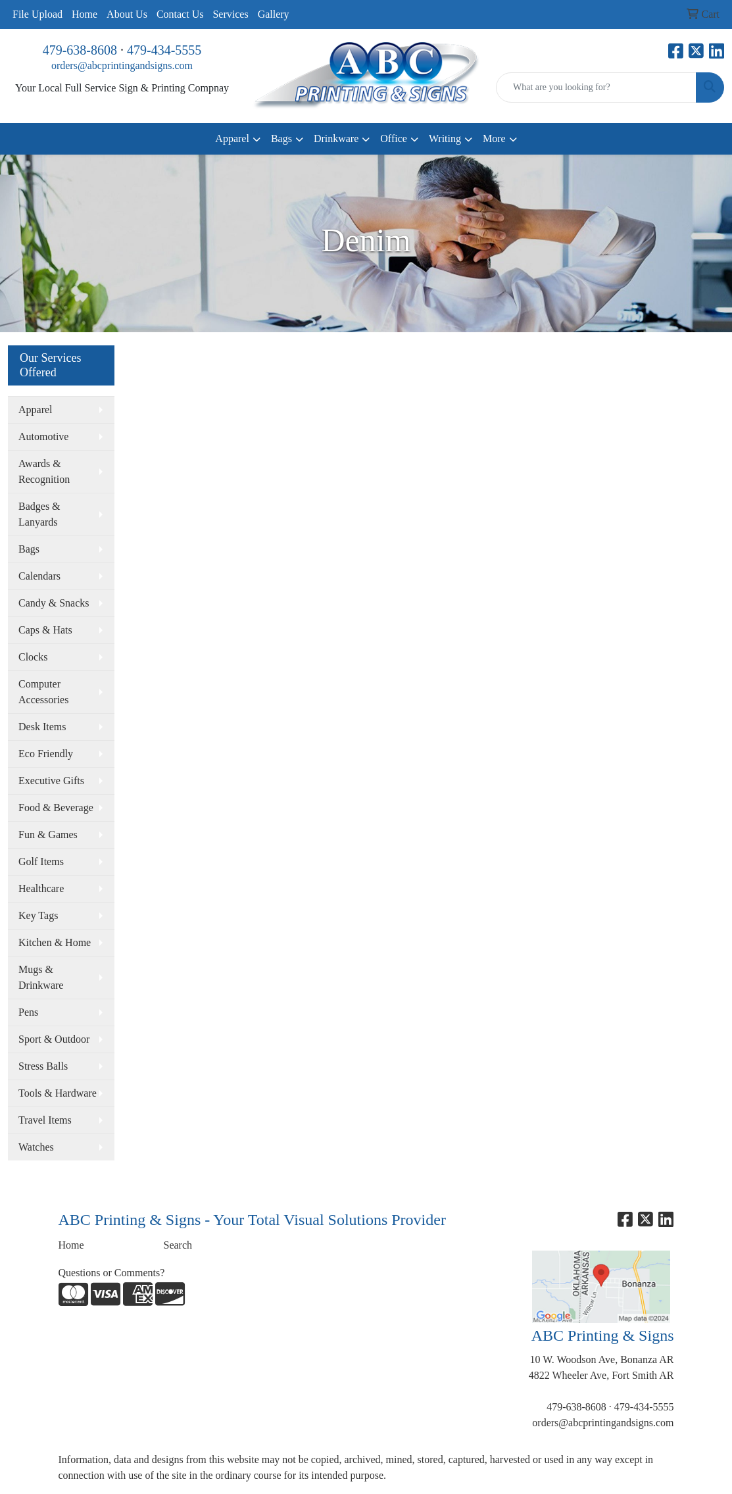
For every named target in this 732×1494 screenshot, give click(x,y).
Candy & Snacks (53, 603)
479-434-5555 (164, 50)
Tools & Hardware (57, 1093)
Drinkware (336, 138)
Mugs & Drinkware (40, 977)
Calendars (39, 576)
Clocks (32, 656)
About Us (127, 14)
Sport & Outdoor (53, 1039)
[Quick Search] (596, 87)
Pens (28, 1012)
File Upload (37, 14)
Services (230, 14)
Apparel (232, 138)
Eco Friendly (45, 753)
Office (393, 138)
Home (84, 14)
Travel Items (45, 1120)
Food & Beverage (55, 807)
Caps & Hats (45, 629)
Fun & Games (48, 834)
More (494, 138)
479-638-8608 (80, 50)
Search (177, 1245)
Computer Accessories (43, 691)
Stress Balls (43, 1066)
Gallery (273, 14)
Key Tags (38, 915)
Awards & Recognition (44, 471)
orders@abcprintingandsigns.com (122, 65)
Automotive (43, 436)
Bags (281, 138)
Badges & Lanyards (39, 514)
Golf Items (41, 861)
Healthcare (41, 888)
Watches (36, 1147)
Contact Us (180, 14)
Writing (445, 138)
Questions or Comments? (112, 1272)
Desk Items (42, 726)
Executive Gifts (51, 780)
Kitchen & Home (54, 942)
